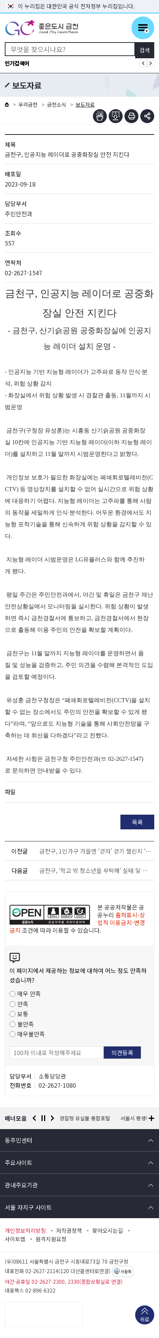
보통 (22, 1013)
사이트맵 (15, 1239)
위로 (144, 1320)
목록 (137, 822)
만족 (22, 1003)
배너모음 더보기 (151, 1118)
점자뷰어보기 (100, 116)
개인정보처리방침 (25, 1230)
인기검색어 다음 (150, 63)
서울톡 (125, 1271)
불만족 (25, 1024)
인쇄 (131, 116)
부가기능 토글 (147, 116)
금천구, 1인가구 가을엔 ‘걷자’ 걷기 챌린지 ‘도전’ (95, 851)
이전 (34, 1118)
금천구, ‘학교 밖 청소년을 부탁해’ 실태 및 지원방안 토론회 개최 (95, 870)
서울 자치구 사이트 (28, 1207)
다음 (52, 1118)
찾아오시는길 (107, 1230)
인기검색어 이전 (143, 63)
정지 (43, 1118)
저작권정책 (69, 1230)
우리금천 (27, 104)
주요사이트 (18, 1162)
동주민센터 (18, 1140)
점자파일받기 (116, 116)
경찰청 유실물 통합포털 (85, 1118)
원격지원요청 (51, 1239)
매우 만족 (29, 993)
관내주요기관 (21, 1184)
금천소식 (56, 104)
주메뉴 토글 (142, 27)
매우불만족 (31, 1033)
